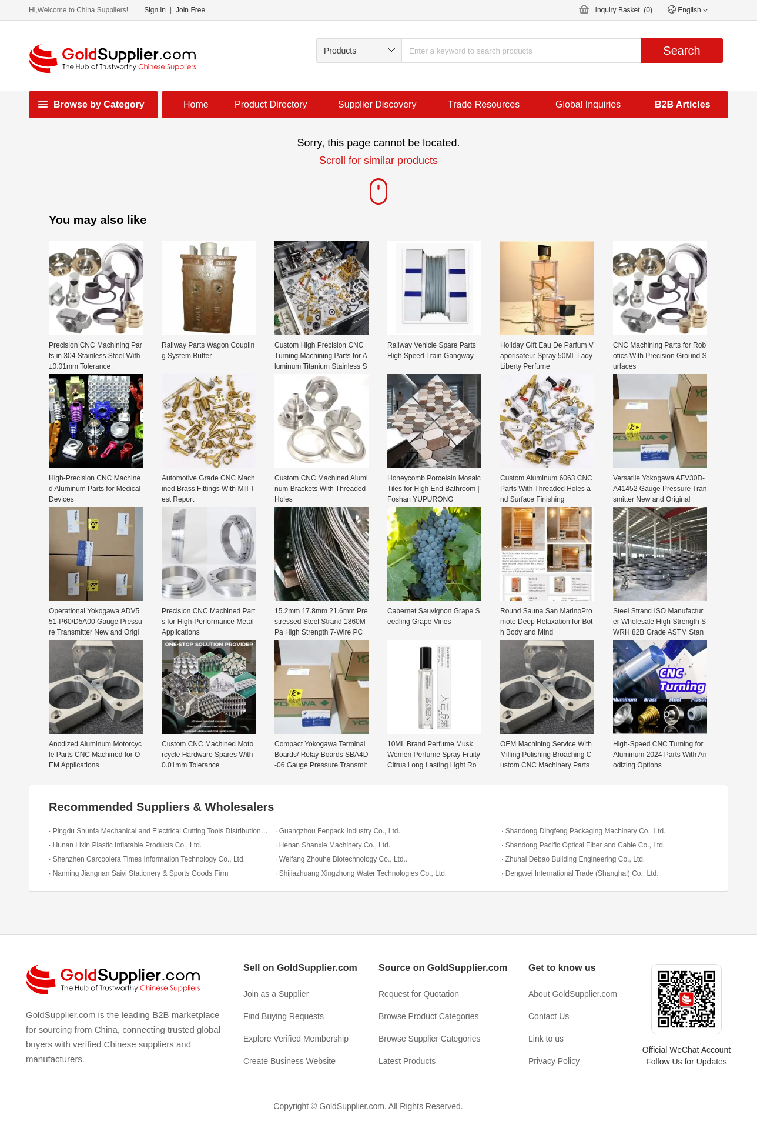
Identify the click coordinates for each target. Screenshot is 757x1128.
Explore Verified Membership (296, 1038)
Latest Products (407, 1061)
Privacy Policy (554, 1061)
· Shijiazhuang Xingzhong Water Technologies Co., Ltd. (361, 873)
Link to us (546, 1038)
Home (196, 104)
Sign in (155, 10)
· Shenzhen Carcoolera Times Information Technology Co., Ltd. (147, 859)
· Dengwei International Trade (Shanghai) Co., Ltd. (580, 873)
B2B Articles (683, 104)
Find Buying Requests (283, 1016)
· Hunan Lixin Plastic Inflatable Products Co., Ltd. (125, 845)
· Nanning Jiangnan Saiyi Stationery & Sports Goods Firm (138, 873)
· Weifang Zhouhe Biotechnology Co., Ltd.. (341, 859)
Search (681, 50)
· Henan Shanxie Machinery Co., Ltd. (332, 845)
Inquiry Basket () (623, 10)
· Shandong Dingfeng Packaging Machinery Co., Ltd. (583, 831)
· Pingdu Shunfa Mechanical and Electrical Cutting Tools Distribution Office (159, 831)
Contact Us (548, 1016)
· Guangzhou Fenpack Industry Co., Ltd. (337, 831)
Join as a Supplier (276, 994)
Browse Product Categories (428, 1016)
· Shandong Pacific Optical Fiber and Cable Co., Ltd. (583, 845)
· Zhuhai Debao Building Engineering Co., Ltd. (573, 859)
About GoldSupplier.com (572, 994)
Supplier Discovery (377, 104)
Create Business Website (289, 1061)
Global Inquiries (588, 104)
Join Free (190, 10)
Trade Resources (484, 104)
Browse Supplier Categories (429, 1038)
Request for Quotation (418, 994)
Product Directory (271, 104)
